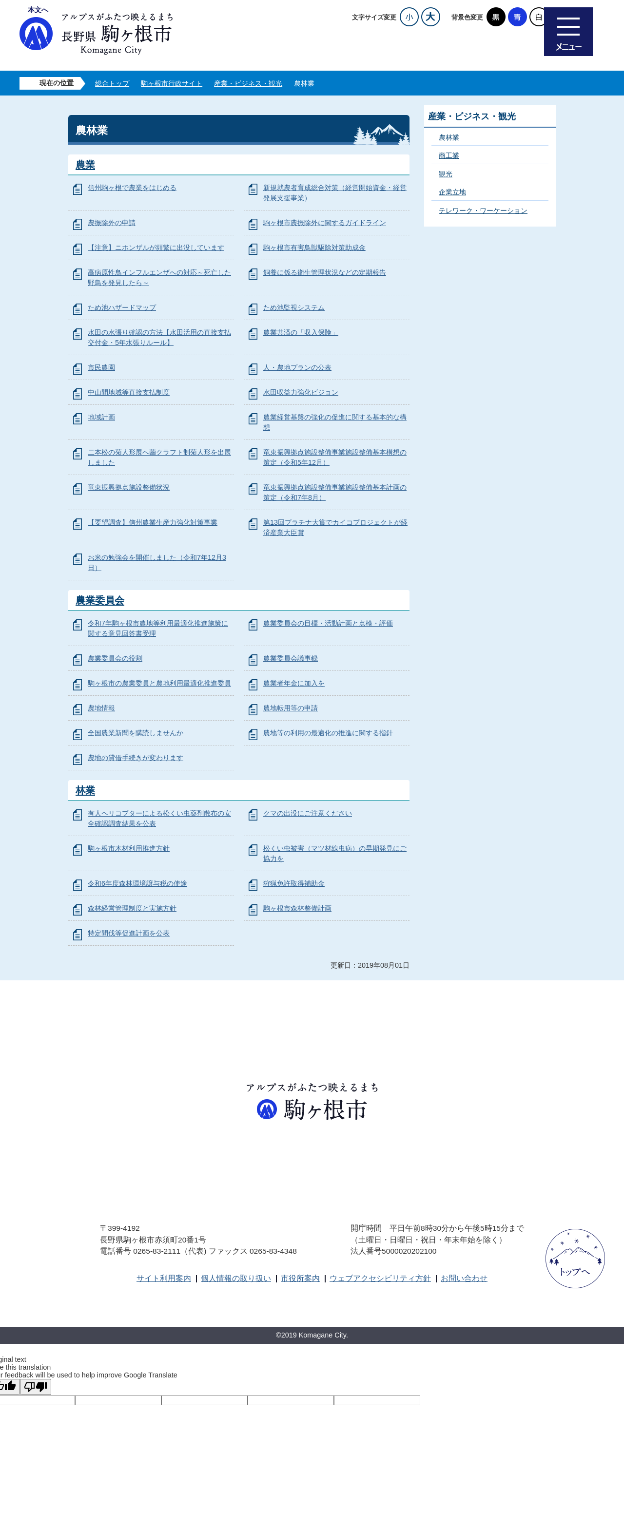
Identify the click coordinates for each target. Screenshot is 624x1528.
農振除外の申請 (112, 223)
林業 (85, 790)
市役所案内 (300, 1278)
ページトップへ (575, 1258)
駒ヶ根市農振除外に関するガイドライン (324, 223)
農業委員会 (100, 600)
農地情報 (101, 708)
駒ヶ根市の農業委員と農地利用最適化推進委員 (159, 683)
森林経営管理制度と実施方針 (132, 908)
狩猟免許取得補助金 (294, 883)
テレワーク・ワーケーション (483, 210)
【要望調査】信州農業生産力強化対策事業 (152, 522)
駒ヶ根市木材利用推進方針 (129, 848)
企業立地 (452, 192)
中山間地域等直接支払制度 (129, 392)
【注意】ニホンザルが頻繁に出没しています (156, 247)
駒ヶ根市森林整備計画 (297, 908)
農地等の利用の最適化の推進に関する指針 (328, 733)
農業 (85, 164)
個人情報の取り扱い (236, 1278)
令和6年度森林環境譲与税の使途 (137, 883)
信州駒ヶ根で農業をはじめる (132, 187)
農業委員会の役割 (115, 658)
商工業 (449, 155)
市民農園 (101, 367)
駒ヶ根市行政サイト (171, 83)
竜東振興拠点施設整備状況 (129, 487)
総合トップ (112, 83)
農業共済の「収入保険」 (300, 332)
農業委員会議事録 (290, 658)
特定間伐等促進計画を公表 (129, 933)
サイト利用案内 (163, 1278)
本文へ (38, 10)
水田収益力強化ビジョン (300, 392)
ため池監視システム (294, 307)
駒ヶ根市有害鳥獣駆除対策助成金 (314, 247)
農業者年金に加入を (294, 683)
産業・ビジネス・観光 (248, 83)
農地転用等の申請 (290, 708)
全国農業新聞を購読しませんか (135, 733)
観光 (445, 174)
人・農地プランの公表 (297, 367)
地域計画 (101, 417)
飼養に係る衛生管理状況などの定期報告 (324, 272)
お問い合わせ (464, 1278)
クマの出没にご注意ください (307, 813)
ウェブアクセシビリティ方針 (380, 1278)
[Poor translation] (35, 1387)
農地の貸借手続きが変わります (135, 758)
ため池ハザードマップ (122, 307)
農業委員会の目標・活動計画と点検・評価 (328, 623)
